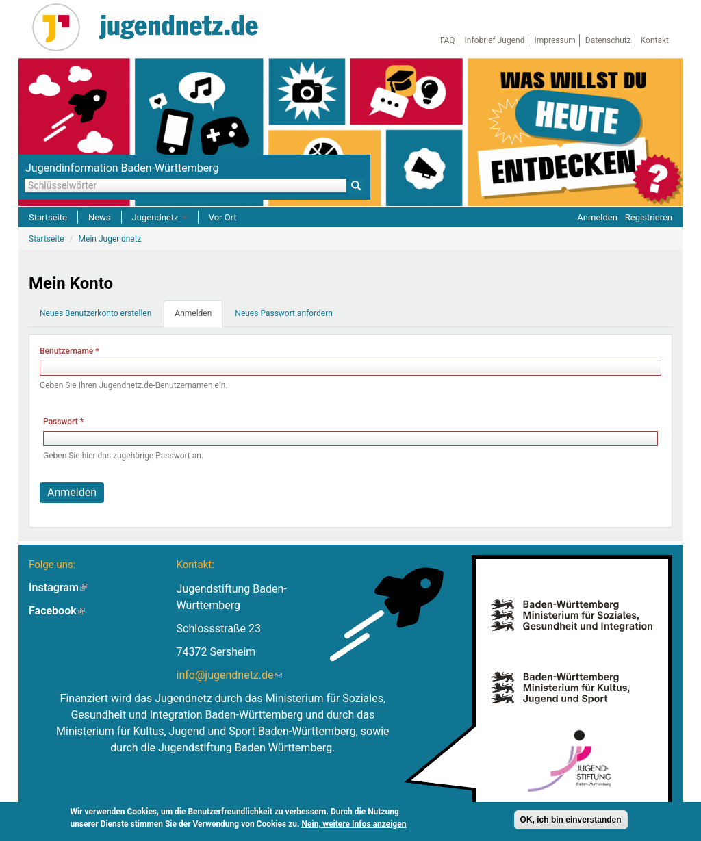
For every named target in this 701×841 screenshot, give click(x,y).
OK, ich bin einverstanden (571, 822)
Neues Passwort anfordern (284, 313)
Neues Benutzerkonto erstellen (95, 313)
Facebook (57, 610)
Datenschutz (608, 40)
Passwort (63, 421)
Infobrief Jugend (495, 40)
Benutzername (69, 351)
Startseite (48, 217)
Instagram (58, 587)
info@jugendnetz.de (229, 675)
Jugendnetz (160, 217)
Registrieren (648, 217)
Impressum (554, 40)
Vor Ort (223, 217)
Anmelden (597, 217)
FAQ (447, 40)
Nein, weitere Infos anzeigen (354, 826)
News (99, 217)
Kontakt (655, 40)
